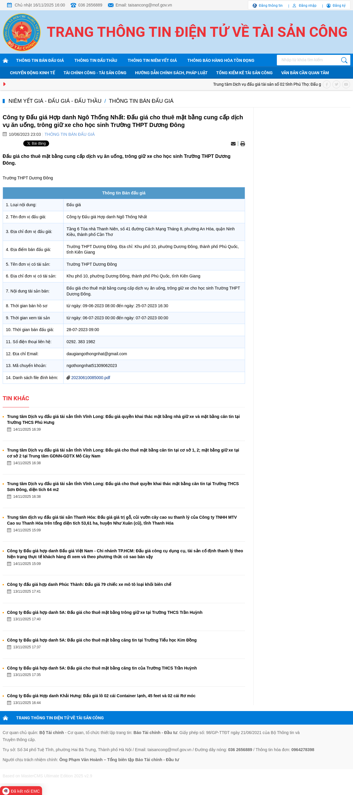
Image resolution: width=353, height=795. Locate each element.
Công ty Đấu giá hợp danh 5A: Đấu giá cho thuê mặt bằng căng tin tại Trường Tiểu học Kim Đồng (102, 640)
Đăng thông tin (271, 6)
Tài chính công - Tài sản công (95, 72)
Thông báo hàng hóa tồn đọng (220, 60)
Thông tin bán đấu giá (40, 60)
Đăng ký (339, 6)
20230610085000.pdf (90, 377)
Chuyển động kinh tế (32, 72)
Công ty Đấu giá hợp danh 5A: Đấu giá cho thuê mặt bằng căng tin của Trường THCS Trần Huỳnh (102, 668)
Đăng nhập (308, 6)
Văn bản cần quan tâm (305, 72)
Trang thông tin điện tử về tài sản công (197, 32)
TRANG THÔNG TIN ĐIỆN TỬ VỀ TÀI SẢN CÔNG (60, 717)
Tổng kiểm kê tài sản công (244, 72)
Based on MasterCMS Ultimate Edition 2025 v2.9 (47, 775)
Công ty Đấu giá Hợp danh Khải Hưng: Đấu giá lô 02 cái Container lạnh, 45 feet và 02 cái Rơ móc (101, 695)
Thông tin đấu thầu (95, 60)
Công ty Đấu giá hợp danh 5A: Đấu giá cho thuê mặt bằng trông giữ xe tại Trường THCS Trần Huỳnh (104, 612)
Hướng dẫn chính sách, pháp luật (171, 72)
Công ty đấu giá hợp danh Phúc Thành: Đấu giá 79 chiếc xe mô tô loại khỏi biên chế (89, 584)
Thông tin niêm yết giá (152, 60)
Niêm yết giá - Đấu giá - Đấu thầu (55, 101)
